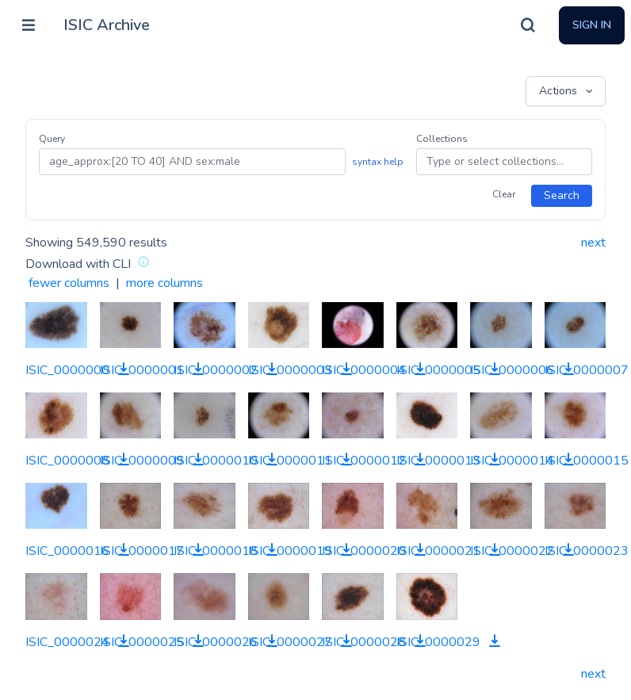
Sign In (591, 25)
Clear (503, 194)
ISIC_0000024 (67, 642)
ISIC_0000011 (290, 460)
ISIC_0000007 (587, 370)
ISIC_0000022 (512, 551)
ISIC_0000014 (512, 460)
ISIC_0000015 (587, 460)
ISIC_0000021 (438, 551)
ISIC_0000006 (512, 370)
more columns (164, 283)
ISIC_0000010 (216, 460)
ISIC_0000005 (438, 370)
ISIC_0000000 (67, 370)
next (593, 242)
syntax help (377, 161)
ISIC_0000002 (216, 370)
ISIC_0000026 (216, 642)
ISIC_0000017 (142, 551)
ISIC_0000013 (438, 460)
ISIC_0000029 (438, 642)
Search (561, 195)
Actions (567, 91)
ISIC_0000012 (364, 460)
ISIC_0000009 (142, 460)
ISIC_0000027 (290, 642)
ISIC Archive (106, 25)
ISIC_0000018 (216, 551)
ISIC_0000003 (290, 370)
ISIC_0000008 (67, 460)
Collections (442, 138)
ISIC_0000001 (142, 370)
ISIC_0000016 (67, 551)
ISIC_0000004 (364, 370)
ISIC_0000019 (290, 551)
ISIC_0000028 (364, 642)
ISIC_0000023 (587, 551)
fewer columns (69, 283)
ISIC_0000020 (364, 551)
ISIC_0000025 (142, 642)
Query (52, 138)
